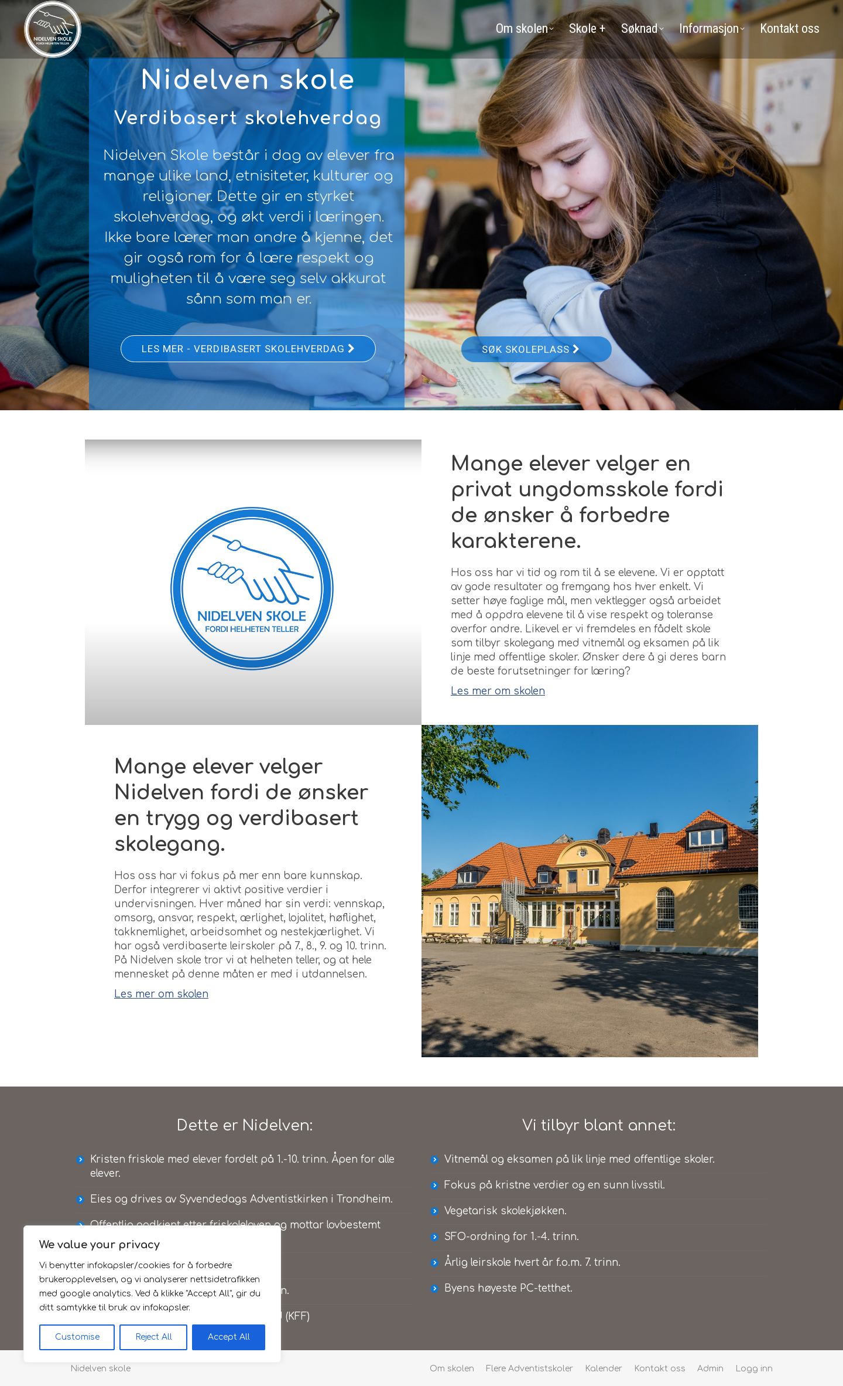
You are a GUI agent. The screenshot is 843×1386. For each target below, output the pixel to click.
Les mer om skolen (498, 691)
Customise (77, 1337)
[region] (152, 1294)
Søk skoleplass (531, 349)
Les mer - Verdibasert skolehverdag (248, 349)
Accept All (229, 1337)
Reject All (153, 1337)
